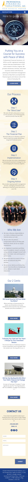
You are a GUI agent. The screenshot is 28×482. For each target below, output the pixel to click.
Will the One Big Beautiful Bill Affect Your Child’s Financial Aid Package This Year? (14, 380)
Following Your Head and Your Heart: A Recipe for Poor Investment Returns (14, 340)
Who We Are (14, 229)
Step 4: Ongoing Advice (14, 180)
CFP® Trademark (15, 478)
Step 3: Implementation (14, 156)
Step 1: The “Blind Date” (14, 109)
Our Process (14, 94)
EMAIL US (14, 426)
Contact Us (14, 411)
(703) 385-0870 (14, 424)
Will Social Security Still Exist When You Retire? (14, 300)
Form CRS (17, 479)
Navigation (7, 12)
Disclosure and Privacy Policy (11, 476)
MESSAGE (14, 450)
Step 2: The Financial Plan (14, 132)
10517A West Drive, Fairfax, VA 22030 (11, 472)
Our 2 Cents (14, 280)
